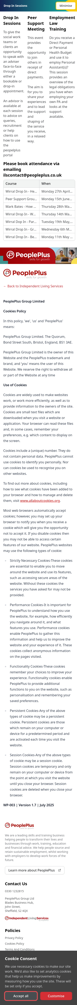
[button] (66, 6)
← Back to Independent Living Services (33, 286)
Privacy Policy (14, 938)
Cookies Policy (14, 944)
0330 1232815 (14, 891)
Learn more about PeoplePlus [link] (34, 870)
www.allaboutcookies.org (40, 500)
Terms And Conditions (19, 949)
